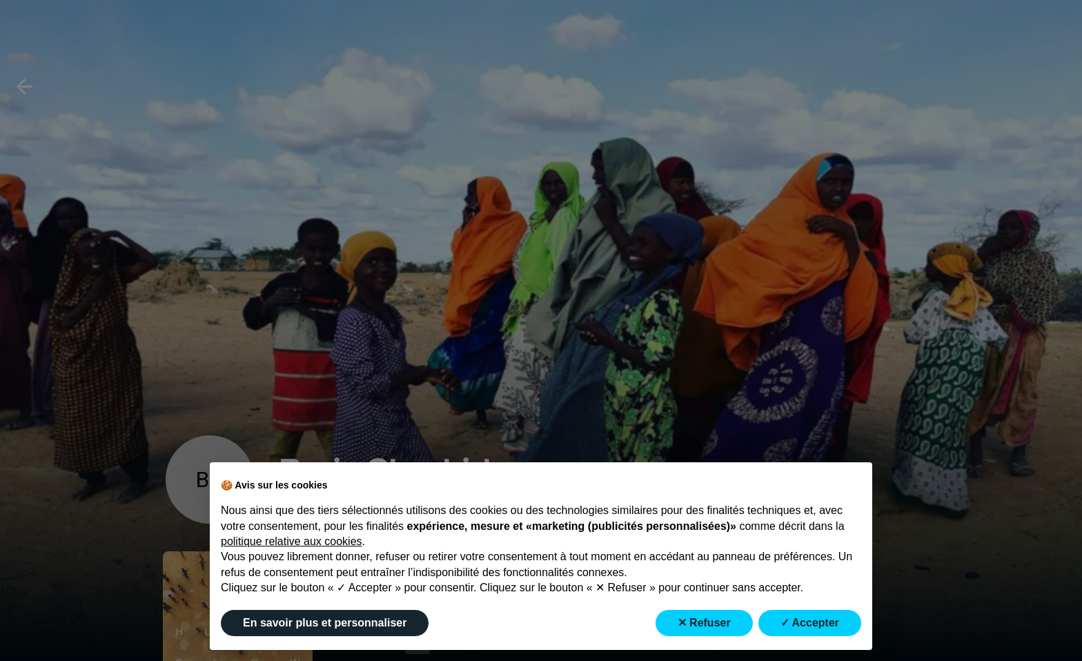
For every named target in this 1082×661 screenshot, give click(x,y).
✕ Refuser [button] (704, 623)
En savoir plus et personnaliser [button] (324, 623)
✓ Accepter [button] (809, 623)
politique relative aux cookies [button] (291, 541)
